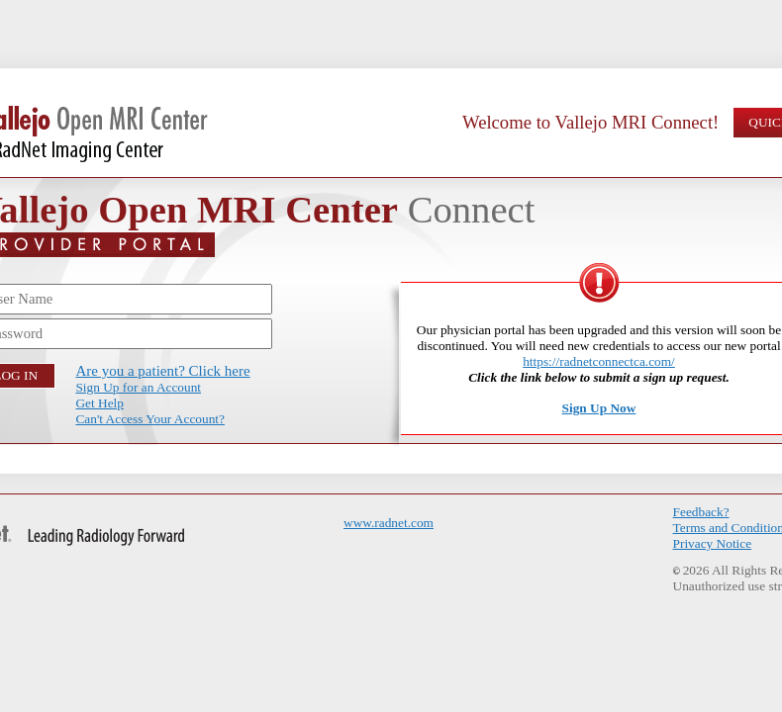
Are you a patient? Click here (162, 371)
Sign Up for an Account (138, 387)
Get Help (99, 403)
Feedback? (701, 511)
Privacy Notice (712, 543)
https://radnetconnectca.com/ (599, 361)
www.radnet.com (388, 522)
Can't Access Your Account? (149, 418)
